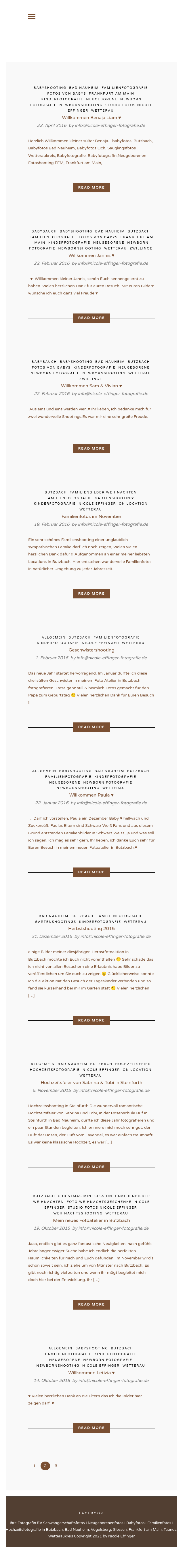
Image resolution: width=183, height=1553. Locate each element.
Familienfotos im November (91, 518)
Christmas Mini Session (85, 1197)
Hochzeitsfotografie (55, 1071)
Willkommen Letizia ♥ (91, 1374)
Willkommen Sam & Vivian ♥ (91, 387)
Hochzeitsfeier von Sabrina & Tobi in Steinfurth (91, 1084)
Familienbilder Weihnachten (103, 494)
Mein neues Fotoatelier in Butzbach (91, 1222)
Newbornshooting (81, 106)
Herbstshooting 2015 (91, 930)
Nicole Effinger (97, 505)
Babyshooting (50, 89)
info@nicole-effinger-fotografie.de (110, 126)
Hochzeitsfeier (133, 1066)
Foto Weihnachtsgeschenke (99, 1203)
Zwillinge (141, 250)
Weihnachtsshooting (78, 1215)
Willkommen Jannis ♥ (91, 257)
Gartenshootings (115, 500)
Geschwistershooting (91, 651)
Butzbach (139, 233)
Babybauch (44, 233)
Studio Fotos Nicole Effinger (102, 1209)
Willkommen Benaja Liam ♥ (91, 119)
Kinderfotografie (62, 101)
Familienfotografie (125, 89)
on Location (133, 505)
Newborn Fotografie (55, 375)
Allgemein (54, 639)
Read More (91, 189)
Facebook (91, 1515)
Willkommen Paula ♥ (91, 796)
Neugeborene (102, 101)
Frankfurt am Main (111, 95)
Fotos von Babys (66, 95)
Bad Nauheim (84, 89)
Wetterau (102, 112)
